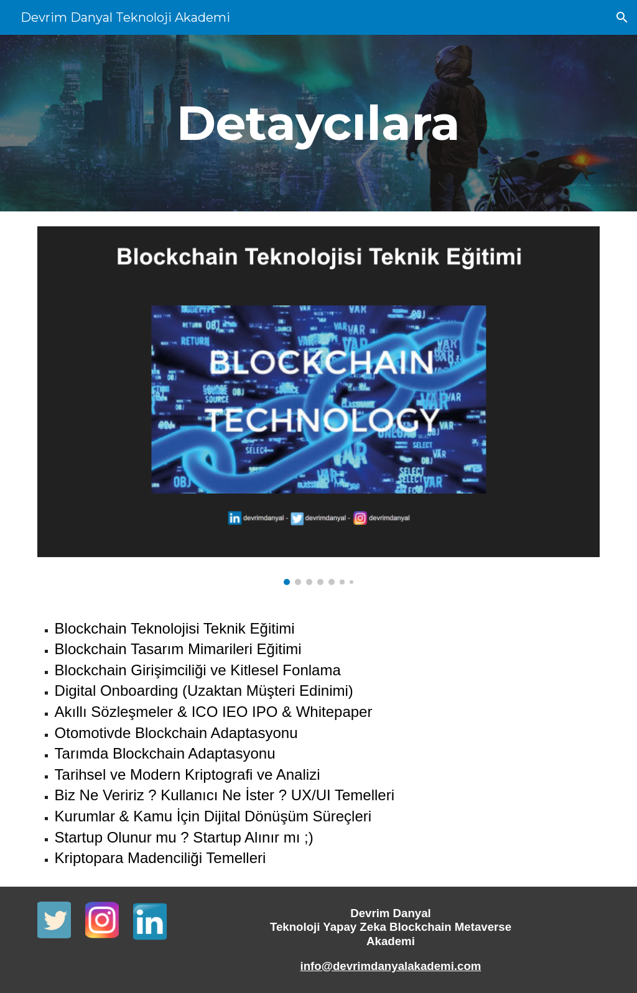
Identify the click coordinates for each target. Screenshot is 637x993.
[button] (622, 17)
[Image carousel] (318, 405)
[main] (318, 123)
